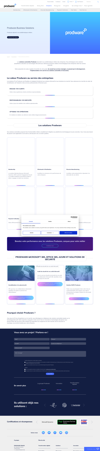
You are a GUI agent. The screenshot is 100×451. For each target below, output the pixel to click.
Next (84, 367)
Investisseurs (58, 1)
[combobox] (92, 1)
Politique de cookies (54, 442)
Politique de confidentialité (42, 442)
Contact (63, 1)
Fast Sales (74, 10)
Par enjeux (40, 420)
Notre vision (76, 415)
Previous (45, 367)
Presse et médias (50, 1)
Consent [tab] (31, 221)
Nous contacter (19, 423)
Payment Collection (62, 10)
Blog (57, 423)
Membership (16, 10)
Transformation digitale (27, 5)
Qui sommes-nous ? (76, 6)
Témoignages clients (60, 420)
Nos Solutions (14, 56)
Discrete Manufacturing (47, 10)
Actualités (75, 420)
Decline (31, 232)
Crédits (32, 442)
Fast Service (83, 10)
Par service (41, 423)
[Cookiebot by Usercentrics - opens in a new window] (71, 217)
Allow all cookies (68, 232)
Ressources (57, 6)
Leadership (75, 426)
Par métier (40, 418)
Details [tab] (50, 221)
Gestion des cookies (66, 442)
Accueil (8, 56)
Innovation (65, 6)
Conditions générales (77, 442)
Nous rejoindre (88, 6)
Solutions (48, 6)
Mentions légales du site (23, 442)
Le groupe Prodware (78, 418)
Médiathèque (19, 426)
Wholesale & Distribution (30, 10)
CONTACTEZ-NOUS (13, 37)
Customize (50, 232)
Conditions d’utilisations (58, 445)
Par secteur (41, 415)
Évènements (58, 415)
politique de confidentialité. (51, 331)
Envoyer (50, 336)
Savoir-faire (40, 6)
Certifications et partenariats (77, 423)
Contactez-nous (50, 208)
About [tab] (69, 221)
